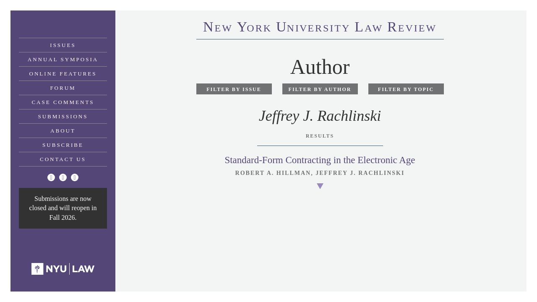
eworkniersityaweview (320, 28)
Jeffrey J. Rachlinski (359, 173)
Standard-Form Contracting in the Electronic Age (319, 160)
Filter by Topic (406, 89)
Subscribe (62, 145)
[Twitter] (51, 177)
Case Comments (62, 102)
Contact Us (63, 159)
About (63, 131)
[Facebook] (63, 177)
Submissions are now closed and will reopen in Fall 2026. (63, 208)
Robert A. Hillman (273, 173)
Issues (63, 45)
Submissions (63, 116)
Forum (63, 88)
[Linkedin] (74, 177)
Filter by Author (320, 89)
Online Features (63, 73)
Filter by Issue (233, 89)
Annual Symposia (63, 59)
